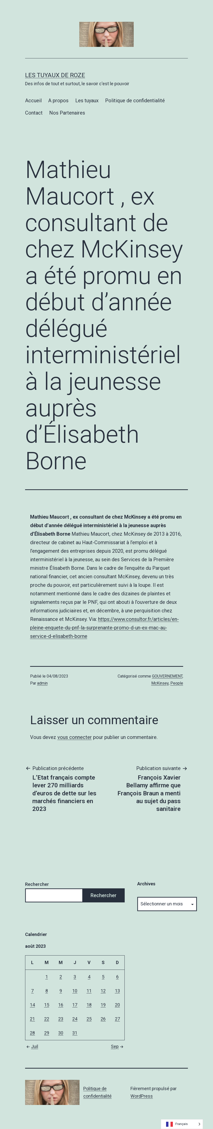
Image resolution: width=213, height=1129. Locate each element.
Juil (31, 1046)
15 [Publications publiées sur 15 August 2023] (46, 1004)
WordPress (141, 1096)
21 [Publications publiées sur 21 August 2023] (32, 1018)
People (176, 683)
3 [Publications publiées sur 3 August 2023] (75, 976)
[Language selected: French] (182, 1124)
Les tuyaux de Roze (55, 75)
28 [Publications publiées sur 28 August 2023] (32, 1033)
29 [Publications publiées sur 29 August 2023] (46, 1033)
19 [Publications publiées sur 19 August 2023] (103, 1004)
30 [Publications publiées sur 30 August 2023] (60, 1033)
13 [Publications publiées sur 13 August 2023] (117, 990)
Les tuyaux (87, 101)
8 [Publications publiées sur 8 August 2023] (46, 990)
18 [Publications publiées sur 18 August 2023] (89, 1004)
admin (42, 683)
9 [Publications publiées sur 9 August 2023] (60, 990)
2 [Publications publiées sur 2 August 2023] (60, 976)
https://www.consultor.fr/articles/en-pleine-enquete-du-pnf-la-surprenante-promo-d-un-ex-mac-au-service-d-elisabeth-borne (104, 627)
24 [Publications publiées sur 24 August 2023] (74, 1018)
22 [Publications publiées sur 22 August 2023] (46, 1018)
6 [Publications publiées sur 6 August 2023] (117, 976)
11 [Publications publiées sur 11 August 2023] (89, 990)
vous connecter (74, 737)
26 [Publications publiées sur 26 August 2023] (103, 1018)
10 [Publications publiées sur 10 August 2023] (74, 990)
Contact (34, 113)
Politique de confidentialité (135, 101)
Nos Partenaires (67, 113)
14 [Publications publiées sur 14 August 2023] (32, 1004)
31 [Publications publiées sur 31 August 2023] (74, 1033)
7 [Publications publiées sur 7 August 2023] (32, 990)
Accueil (33, 101)
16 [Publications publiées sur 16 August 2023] (60, 1004)
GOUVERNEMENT (167, 676)
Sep (118, 1046)
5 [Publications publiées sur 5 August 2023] (103, 976)
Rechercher (37, 884)
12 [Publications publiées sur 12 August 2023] (103, 990)
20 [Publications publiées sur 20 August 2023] (117, 1004)
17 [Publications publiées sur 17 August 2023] (74, 1004)
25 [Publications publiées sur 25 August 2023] (89, 1018)
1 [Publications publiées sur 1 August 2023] (46, 976)
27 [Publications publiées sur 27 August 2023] (117, 1018)
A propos (58, 101)
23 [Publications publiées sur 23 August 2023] (60, 1018)
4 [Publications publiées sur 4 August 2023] (89, 976)
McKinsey (160, 683)
